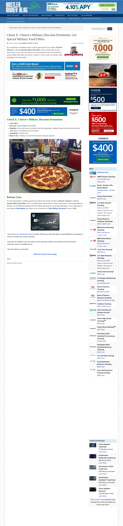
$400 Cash (101, 274)
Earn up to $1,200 (103, 260)
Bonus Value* (95, 499)
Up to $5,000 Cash (103, 179)
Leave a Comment (78, 43)
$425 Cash (101, 315)
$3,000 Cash (101, 199)
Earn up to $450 (102, 208)
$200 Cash (101, 358)
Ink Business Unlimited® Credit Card (22, 234)
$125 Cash (101, 323)
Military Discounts (17, 263)
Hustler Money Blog (23, 7)
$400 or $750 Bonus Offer (106, 300)
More (9, 259)
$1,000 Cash (101, 341)
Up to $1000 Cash (103, 283)
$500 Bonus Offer (103, 292)
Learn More (103, 452)
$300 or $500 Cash (103, 224)
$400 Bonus (101, 252)
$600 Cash (101, 375)
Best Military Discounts (57, 208)
